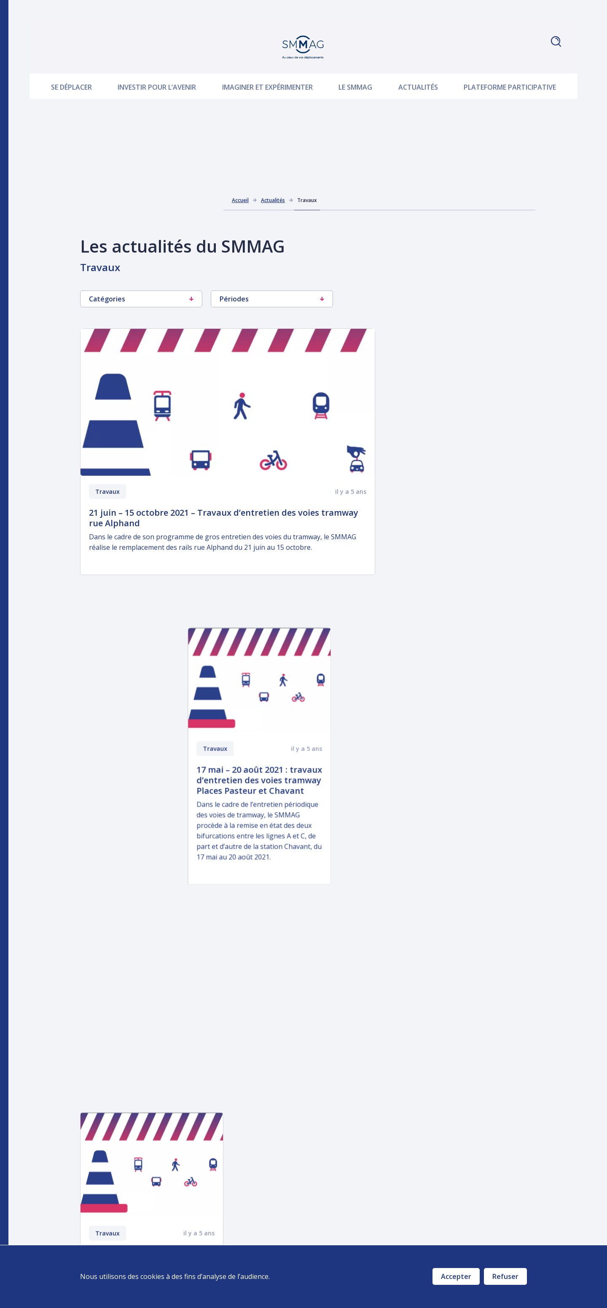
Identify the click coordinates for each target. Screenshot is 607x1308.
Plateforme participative (510, 72)
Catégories (141, 299)
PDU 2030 (435, 1108)
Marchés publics (453, 1146)
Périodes (272, 299)
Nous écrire (137, 1111)
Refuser (505, 1276)
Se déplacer (71, 72)
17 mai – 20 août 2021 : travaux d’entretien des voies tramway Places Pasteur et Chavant (455, 481)
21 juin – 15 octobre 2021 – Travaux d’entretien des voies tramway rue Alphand (223, 517)
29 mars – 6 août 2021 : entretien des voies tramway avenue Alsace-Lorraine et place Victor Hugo (148, 741)
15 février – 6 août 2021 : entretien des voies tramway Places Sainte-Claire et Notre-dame (301, 741)
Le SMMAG (355, 72)
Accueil (240, 200)
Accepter (456, 1276)
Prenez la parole (296, 1229)
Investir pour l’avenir (157, 72)
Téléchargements (451, 1095)
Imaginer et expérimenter (267, 72)
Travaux (107, 491)
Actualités (418, 72)
